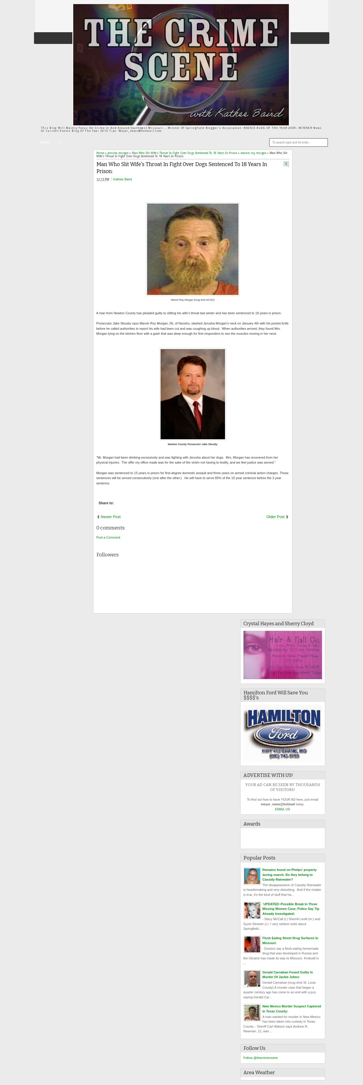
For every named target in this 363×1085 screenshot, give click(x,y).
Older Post (275, 517)
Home (44, 142)
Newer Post (111, 517)
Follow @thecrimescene (260, 1058)
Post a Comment (108, 537)
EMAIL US (282, 809)
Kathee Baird (122, 179)
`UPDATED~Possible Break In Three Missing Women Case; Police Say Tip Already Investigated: (291, 908)
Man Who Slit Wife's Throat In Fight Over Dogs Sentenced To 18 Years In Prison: (181, 168)
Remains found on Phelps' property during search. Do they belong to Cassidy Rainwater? (290, 874)
